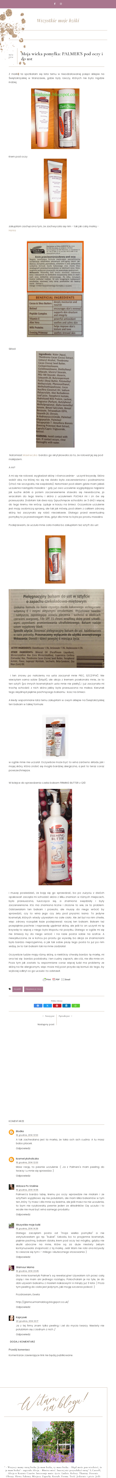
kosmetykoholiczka (27, 1158)
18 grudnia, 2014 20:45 (27, 1271)
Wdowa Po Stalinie (27, 1186)
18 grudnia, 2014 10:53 (27, 1135)
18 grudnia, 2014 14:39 (27, 1228)
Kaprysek (21, 1317)
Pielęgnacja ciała (34, 989)
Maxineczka (31, 455)
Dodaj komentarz (22, 1341)
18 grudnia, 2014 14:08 (27, 1190)
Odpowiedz (23, 1148)
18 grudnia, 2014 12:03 (27, 1162)
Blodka (20, 1131)
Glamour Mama (25, 1267)
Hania (12, 230)
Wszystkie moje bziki (58, 20)
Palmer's (17, 989)
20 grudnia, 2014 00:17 (27, 1321)
